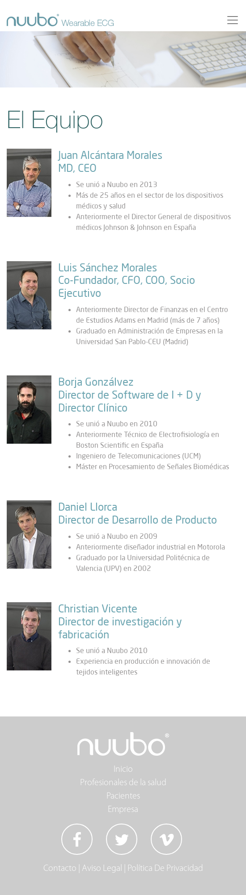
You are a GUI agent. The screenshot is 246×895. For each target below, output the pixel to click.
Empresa (123, 809)
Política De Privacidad (165, 868)
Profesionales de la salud (123, 782)
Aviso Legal (102, 868)
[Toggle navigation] (232, 20)
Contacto (59, 868)
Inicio (123, 769)
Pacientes (123, 796)
